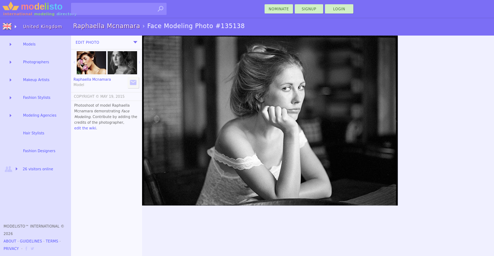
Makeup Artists (36, 80)
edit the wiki (85, 128)
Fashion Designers (39, 151)
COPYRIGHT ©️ (86, 96)
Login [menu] (339, 9)
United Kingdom (42, 26)
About (10, 241)
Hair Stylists (33, 133)
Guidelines (31, 241)
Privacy (11, 249)
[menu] (135, 42)
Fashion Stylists (36, 98)
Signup (309, 9)
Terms (52, 241)
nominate (279, 9)
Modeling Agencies (39, 115)
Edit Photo (87, 42)
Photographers (36, 62)
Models (29, 44)
